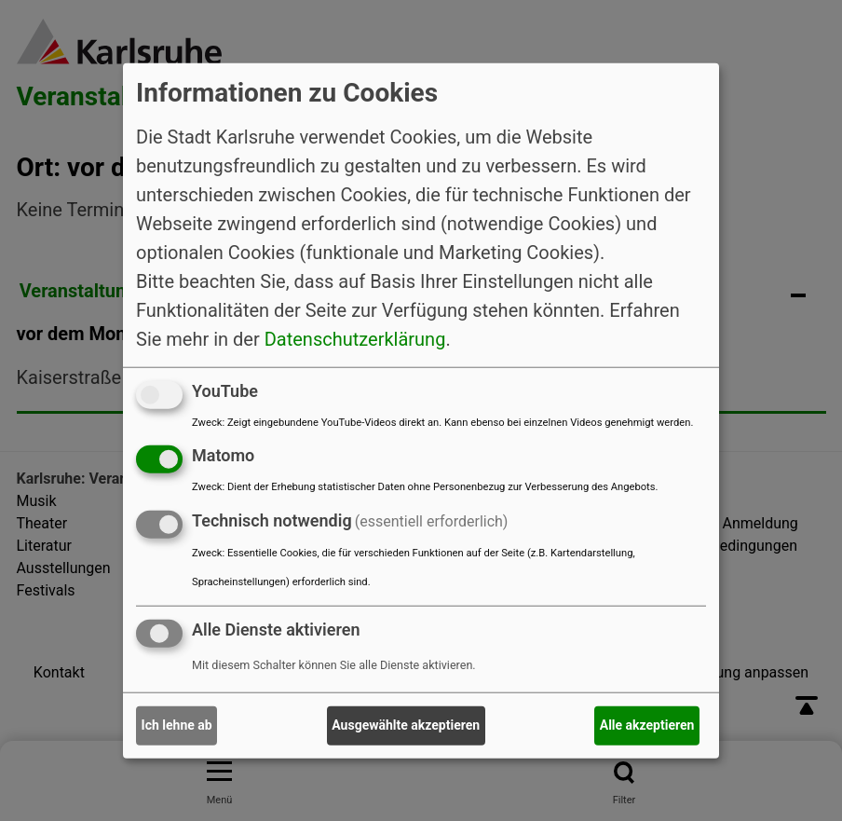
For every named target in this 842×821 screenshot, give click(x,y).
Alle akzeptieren (647, 725)
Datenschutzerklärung (355, 338)
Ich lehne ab (177, 725)
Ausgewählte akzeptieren (406, 725)
